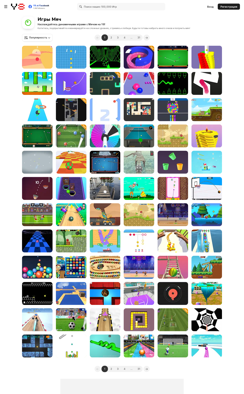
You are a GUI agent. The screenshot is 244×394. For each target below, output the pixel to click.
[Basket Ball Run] (37, 188)
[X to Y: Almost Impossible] (37, 162)
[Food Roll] (173, 241)
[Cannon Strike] (71, 346)
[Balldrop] (37, 267)
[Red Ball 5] (139, 214)
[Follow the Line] (206, 83)
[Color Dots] (139, 241)
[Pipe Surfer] (206, 241)
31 (139, 37)
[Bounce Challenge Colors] (105, 109)
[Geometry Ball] (173, 83)
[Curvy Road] (37, 57)
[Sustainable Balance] (71, 293)
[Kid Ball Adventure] (206, 267)
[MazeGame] (105, 293)
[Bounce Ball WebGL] (37, 109)
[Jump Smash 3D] (139, 57)
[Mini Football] (173, 319)
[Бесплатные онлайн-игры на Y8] (18, 7)
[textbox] (37, 37)
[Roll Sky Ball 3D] (105, 319)
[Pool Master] (173, 57)
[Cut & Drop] (206, 162)
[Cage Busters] (71, 188)
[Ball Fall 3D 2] (206, 136)
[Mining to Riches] (105, 214)
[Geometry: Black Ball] (37, 293)
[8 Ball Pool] (37, 136)
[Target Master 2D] (105, 83)
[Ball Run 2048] (139, 83)
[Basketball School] (206, 188)
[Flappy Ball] (37, 83)
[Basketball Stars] (173, 214)
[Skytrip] (71, 162)
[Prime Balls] (71, 109)
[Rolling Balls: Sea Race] (206, 293)
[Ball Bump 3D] (206, 57)
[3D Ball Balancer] (139, 162)
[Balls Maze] (139, 109)
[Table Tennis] (139, 136)
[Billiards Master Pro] (105, 162)
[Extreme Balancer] (105, 188)
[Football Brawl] (37, 214)
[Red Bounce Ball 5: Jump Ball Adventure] (173, 136)
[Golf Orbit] (139, 188)
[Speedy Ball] (37, 241)
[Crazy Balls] (37, 319)
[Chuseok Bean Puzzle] (71, 267)
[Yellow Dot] (71, 57)
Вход (210, 6)
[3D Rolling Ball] (105, 346)
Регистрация (228, 6)
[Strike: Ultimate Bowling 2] (139, 346)
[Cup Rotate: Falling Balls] (173, 162)
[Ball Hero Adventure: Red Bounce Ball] (71, 241)
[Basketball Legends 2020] (139, 267)
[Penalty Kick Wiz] (173, 346)
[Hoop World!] (139, 293)
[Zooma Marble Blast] (105, 267)
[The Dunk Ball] (71, 83)
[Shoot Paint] (105, 136)
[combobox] (37, 37)
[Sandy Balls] (105, 241)
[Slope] (105, 57)
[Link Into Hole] (173, 109)
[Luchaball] (173, 188)
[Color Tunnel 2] (206, 319)
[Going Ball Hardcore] (206, 346)
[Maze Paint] (139, 319)
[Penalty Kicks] (71, 319)
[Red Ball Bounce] (206, 109)
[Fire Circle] (173, 293)
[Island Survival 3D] (173, 267)
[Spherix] (37, 346)
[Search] (81, 6)
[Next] (147, 38)
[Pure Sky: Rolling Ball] (71, 214)
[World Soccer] (71, 136)
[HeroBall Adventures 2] (206, 214)
